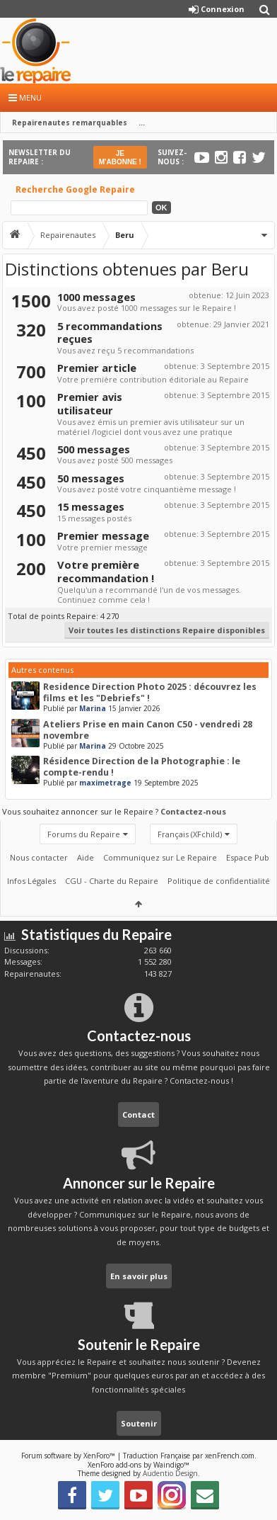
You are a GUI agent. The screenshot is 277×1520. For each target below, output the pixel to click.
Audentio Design (170, 1473)
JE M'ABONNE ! (120, 157)
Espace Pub (247, 857)
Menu (25, 97)
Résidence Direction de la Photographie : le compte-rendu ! (141, 766)
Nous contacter (39, 857)
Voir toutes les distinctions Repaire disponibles (167, 630)
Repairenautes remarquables (69, 122)
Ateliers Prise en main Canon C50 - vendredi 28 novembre (147, 730)
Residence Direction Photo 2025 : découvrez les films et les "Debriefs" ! (150, 692)
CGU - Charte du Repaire (111, 880)
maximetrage (105, 783)
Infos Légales (31, 880)
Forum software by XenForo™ (69, 1456)
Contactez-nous (193, 811)
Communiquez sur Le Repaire (160, 857)
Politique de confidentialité (218, 880)
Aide (85, 857)
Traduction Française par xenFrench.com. (190, 1456)
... (141, 122)
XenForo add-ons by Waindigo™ (138, 1465)
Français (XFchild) (190, 834)
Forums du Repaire (83, 834)
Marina (92, 708)
